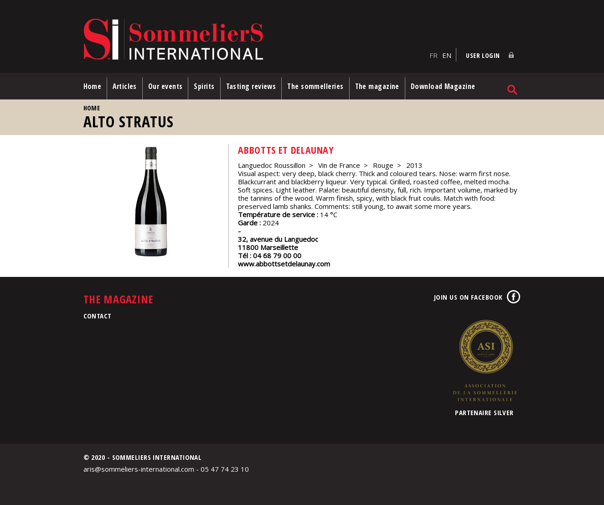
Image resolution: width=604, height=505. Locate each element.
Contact (97, 315)
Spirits (204, 86)
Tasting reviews (251, 86)
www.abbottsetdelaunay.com (284, 263)
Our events (165, 86)
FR (433, 55)
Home (92, 86)
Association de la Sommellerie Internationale (484, 360)
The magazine (377, 86)
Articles (125, 86)
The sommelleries (315, 86)
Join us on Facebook (468, 297)
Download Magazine (443, 86)
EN (446, 55)
